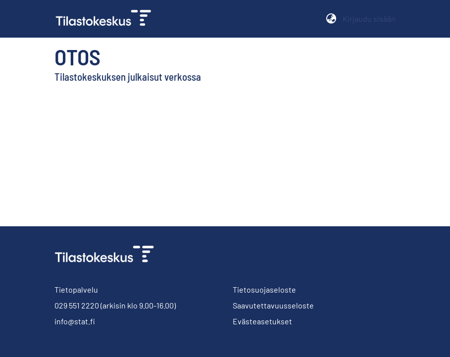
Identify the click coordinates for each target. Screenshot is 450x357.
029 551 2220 (76, 305)
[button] (331, 18)
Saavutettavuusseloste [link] (273, 305)
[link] (107, 19)
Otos (77, 56)
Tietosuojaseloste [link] (264, 289)
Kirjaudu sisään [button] (369, 18)
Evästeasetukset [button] (262, 321)
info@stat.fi (74, 321)
